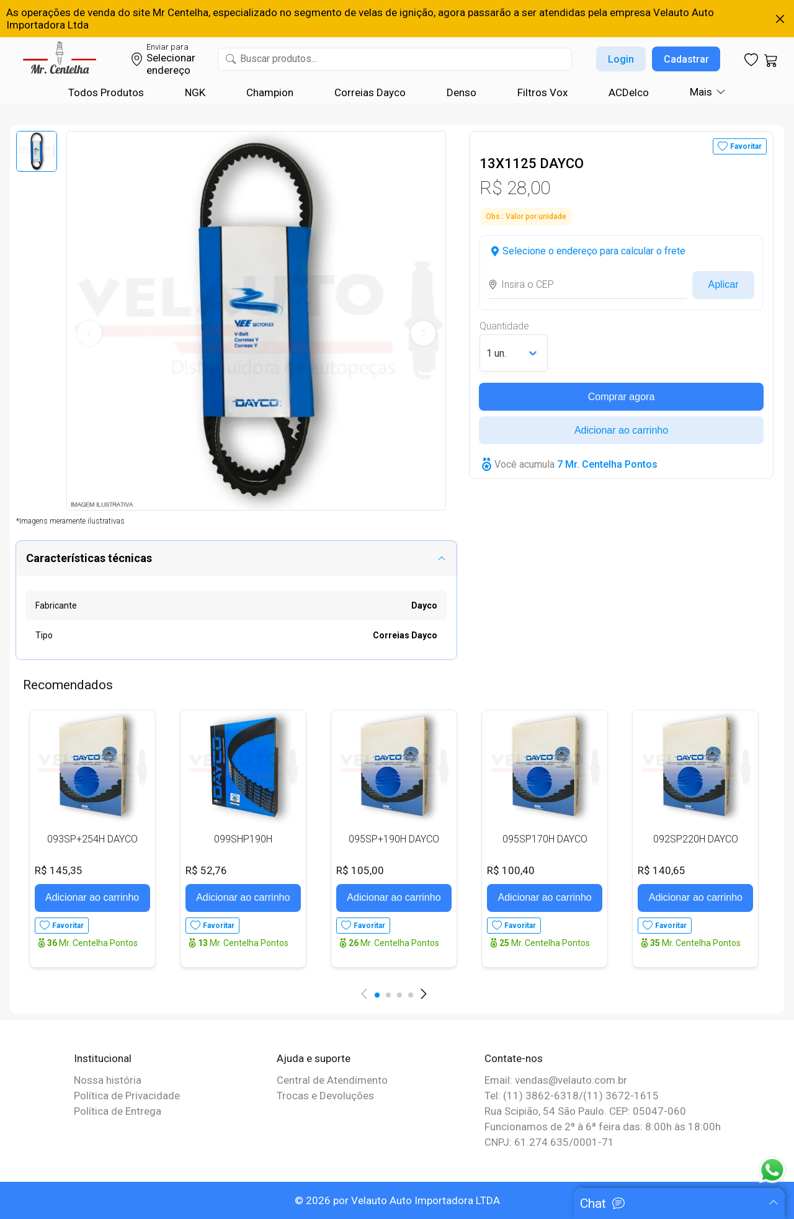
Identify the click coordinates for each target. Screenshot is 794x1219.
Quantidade (504, 326)
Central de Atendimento (332, 1080)
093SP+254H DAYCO (92, 839)
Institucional (103, 1058)
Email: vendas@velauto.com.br (555, 1080)
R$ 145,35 (59, 870)
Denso (461, 92)
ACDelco (629, 92)
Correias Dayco (370, 92)
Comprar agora (621, 396)
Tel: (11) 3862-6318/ (533, 1095)
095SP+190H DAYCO (394, 839)
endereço (168, 70)
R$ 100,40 (511, 870)
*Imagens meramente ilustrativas (70, 521)
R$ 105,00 (360, 870)
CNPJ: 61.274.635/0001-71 (549, 1142)
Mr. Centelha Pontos (92, 943)
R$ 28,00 (515, 188)
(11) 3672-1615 (621, 1095)
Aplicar (723, 284)
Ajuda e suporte (313, 1058)
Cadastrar (686, 59)
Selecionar (170, 57)
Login (621, 59)
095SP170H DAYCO (544, 839)
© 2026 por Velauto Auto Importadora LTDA (397, 1200)
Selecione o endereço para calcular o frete (593, 251)
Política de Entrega (117, 1111)
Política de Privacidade (127, 1095)
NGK (195, 92)
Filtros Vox (542, 92)
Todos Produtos (106, 92)
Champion (269, 92)
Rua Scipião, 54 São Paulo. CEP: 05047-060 (585, 1111)
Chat (593, 1203)
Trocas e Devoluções (325, 1095)
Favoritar (746, 146)
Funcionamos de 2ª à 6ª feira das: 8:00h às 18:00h (602, 1126)
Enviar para (167, 46)
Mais (701, 92)
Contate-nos (513, 1058)
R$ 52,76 (206, 870)
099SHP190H (243, 839)
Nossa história (107, 1080)
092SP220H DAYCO (695, 839)
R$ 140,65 (661, 870)
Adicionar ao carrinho (621, 430)
